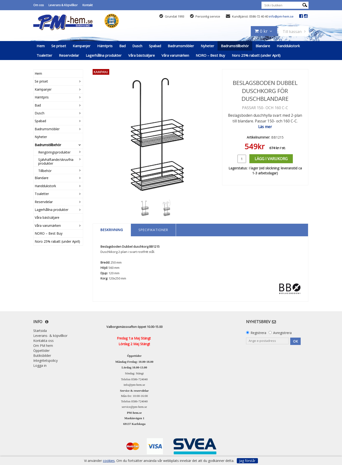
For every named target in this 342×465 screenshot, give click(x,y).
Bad (122, 45)
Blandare (263, 45)
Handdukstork (288, 45)
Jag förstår (247, 460)
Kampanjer (81, 45)
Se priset (58, 45)
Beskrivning (111, 230)
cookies (109, 461)
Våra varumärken (175, 55)
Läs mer (265, 126)
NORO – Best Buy (210, 55)
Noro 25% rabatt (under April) (256, 55)
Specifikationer (153, 230)
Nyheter (207, 45)
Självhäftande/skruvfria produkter (55, 161)
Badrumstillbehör (235, 45)
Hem (41, 45)
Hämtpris (105, 45)
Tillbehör (45, 170)
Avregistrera (282, 332)
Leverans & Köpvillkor (63, 5)
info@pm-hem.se (281, 16)
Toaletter (44, 55)
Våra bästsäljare (141, 55)
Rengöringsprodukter (54, 152)
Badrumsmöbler (181, 45)
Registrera (258, 332)
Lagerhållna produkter (104, 55)
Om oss (38, 5)
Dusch (137, 45)
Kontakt (87, 5)
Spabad (155, 45)
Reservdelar (69, 55)
